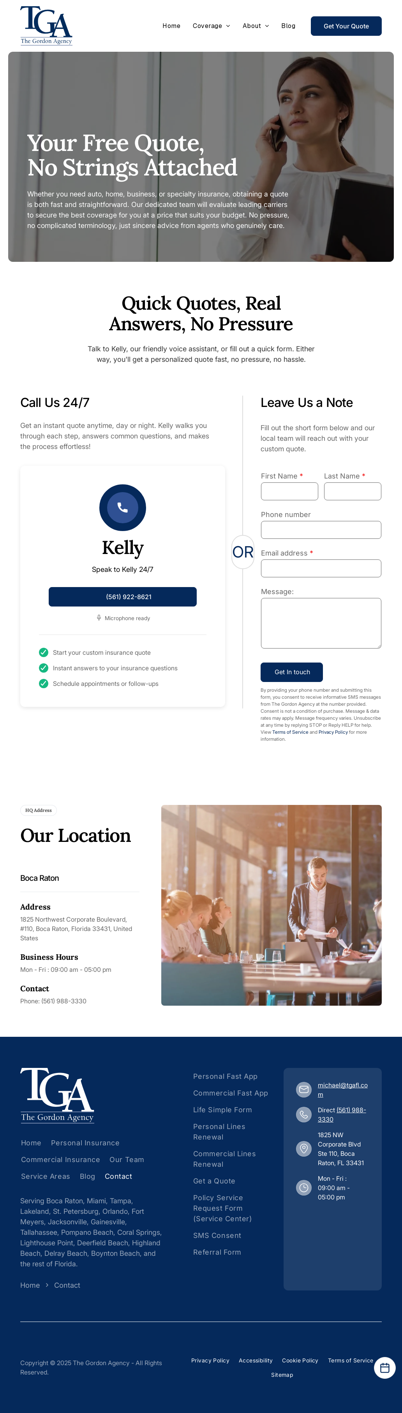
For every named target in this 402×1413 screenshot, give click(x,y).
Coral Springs (138, 1232)
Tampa (120, 1201)
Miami (96, 1201)
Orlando (115, 1211)
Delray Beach (65, 1253)
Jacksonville (67, 1222)
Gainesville (108, 1222)
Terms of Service (290, 732)
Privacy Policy (333, 732)
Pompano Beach (87, 1232)
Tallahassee (38, 1232)
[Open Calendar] (385, 1368)
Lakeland (34, 1211)
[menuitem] (171, 26)
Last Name (342, 476)
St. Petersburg (76, 1211)
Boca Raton (64, 1201)
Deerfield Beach (102, 1243)
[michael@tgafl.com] (304, 1089)
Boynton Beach (115, 1253)
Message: (277, 591)
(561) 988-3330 (63, 1001)
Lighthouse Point (46, 1243)
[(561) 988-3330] (304, 1115)
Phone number (286, 514)
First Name (279, 476)
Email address (284, 553)
